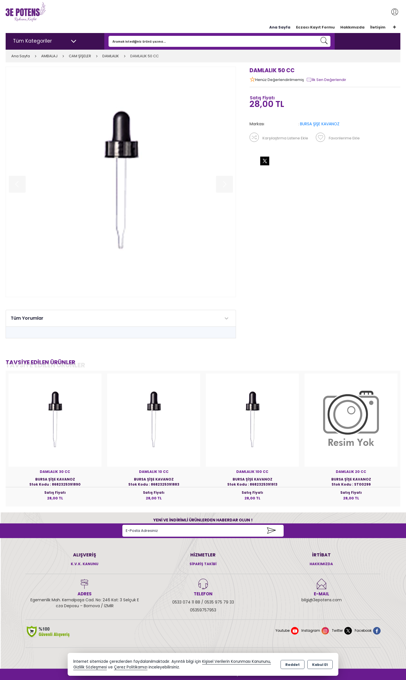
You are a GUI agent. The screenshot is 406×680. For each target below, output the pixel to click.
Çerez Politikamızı (130, 667)
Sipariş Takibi (203, 563)
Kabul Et (320, 664)
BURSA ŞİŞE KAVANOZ (319, 124)
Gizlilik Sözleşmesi (90, 667)
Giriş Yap (391, 11)
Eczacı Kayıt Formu (315, 27)
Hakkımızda (352, 27)
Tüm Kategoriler (45, 41)
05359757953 (203, 610)
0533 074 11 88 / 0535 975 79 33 (203, 602)
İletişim (377, 27)
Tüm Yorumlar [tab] (27, 318)
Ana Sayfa (279, 27)
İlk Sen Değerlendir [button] (326, 80)
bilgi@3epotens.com (321, 600)
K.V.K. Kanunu (84, 563)
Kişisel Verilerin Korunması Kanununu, (236, 661)
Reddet (292, 664)
